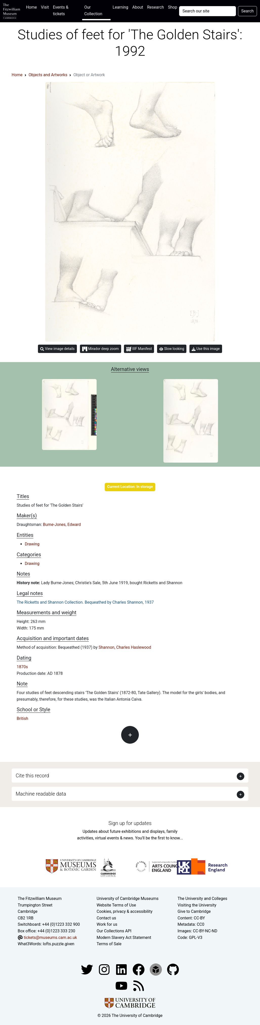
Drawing (32, 544)
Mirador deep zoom (100, 349)
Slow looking (171, 349)
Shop (172, 7)
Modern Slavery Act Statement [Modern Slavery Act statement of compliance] (124, 937)
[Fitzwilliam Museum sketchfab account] (156, 969)
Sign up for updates (130, 823)
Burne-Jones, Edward (62, 524)
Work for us (107, 924)
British (22, 718)
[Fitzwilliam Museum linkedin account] (139, 969)
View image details (57, 349)
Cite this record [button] (32, 776)
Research (155, 7)
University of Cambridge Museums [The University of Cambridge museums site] (128, 898)
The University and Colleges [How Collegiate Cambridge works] (202, 898)
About (137, 7)
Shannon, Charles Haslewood (125, 647)
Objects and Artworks (48, 74)
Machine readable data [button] (41, 794)
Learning (120, 7)
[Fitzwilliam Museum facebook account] (122, 969)
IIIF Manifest (139, 349)
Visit (45, 7)
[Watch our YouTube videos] (122, 985)
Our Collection (93, 10)
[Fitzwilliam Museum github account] (173, 969)
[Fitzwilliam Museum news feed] (139, 985)
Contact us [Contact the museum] (106, 918)
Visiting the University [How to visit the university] (197, 905)
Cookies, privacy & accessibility (125, 911)
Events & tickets (60, 10)
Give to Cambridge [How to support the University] (194, 911)
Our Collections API (114, 931)
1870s (22, 666)
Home (32, 7)
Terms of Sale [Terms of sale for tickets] (109, 943)
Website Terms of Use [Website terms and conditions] (116, 905)
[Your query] (207, 11)
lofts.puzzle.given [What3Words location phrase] (58, 943)
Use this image (206, 349)
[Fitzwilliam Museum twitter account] (87, 969)
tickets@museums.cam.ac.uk (50, 937)
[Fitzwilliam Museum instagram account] (104, 969)
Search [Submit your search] (247, 11)
